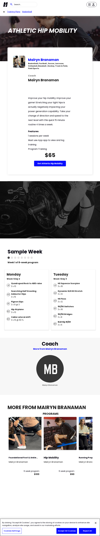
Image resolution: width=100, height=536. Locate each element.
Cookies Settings (12, 531)
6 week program (31, 471)
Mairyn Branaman (43, 59)
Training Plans (13, 11)
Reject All (87, 531)
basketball (27, 11)
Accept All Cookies (67, 531)
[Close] (96, 523)
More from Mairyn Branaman (50, 349)
